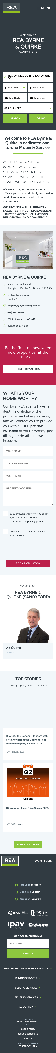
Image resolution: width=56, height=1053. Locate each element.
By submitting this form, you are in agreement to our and (29, 517)
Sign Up (28, 953)
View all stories (28, 844)
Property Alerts (28, 369)
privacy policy (35, 521)
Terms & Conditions (28, 1034)
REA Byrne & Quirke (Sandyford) (29, 77)
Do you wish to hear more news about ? (27, 533)
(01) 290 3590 (15, 312)
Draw (41, 118)
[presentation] (25, 545)
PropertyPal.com (28, 1046)
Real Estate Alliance (28, 1022)
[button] (28, 108)
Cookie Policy (28, 1029)
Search (15, 118)
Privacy (28, 1039)
